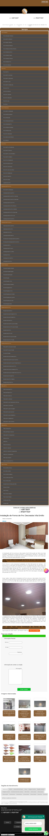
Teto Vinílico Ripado (7, 496)
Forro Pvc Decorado (7, 97)
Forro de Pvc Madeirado (8, 84)
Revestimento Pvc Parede (8, 339)
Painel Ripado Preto (7, 303)
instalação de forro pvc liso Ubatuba (24, 780)
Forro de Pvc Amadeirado (8, 147)
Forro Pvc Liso (6, 101)
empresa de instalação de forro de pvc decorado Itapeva (24, 737)
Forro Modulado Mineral (8, 120)
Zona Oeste (26, 794)
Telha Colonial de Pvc (7, 389)
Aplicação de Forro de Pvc (8, 225)
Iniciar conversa (33, 829)
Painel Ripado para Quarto (9, 297)
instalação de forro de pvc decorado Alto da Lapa (9, 713)
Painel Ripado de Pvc (7, 287)
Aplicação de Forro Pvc (8, 229)
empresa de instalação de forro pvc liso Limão (40, 713)
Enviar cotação (24, 689)
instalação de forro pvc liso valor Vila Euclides (9, 737)
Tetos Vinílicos (4, 464)
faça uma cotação (34, 630)
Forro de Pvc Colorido (7, 75)
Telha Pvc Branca (7, 444)
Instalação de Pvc (7, 245)
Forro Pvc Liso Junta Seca (8, 169)
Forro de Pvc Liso (6, 81)
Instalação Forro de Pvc (8, 258)
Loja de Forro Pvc (7, 182)
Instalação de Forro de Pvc (8, 192)
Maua (25, 789)
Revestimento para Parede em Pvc (10, 369)
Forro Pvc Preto (6, 179)
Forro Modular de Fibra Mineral (9, 48)
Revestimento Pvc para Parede (9, 336)
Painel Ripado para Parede (8, 294)
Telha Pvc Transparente (8, 454)
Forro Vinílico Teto (7, 480)
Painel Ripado (6, 277)
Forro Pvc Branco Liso (7, 163)
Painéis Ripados (5, 264)
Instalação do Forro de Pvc (8, 218)
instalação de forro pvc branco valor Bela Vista (40, 759)
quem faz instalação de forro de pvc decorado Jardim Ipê (9, 759)
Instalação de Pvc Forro (8, 248)
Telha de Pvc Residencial (8, 418)
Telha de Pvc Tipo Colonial (8, 421)
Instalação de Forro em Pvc (9, 202)
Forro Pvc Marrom (7, 176)
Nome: (13, 642)
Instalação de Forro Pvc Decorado (10, 212)
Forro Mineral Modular (8, 45)
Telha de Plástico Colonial (8, 431)
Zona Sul (40, 794)
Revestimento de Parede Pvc (9, 317)
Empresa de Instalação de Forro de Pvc (11, 241)
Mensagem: (15, 676)
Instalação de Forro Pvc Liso (9, 215)
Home (7, 822)
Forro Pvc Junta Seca (7, 166)
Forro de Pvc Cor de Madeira (9, 153)
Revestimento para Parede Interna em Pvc (12, 372)
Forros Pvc (4, 143)
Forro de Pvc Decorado (8, 78)
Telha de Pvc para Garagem (9, 408)
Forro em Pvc (6, 88)
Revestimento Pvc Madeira (9, 379)
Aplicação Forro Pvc (7, 232)
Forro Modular (4, 32)
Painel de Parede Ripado (8, 271)
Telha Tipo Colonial (7, 457)
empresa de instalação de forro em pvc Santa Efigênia (24, 714)
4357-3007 (15, 18)
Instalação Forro (6, 254)
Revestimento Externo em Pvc (9, 366)
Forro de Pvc (6, 71)
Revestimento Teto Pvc (8, 382)
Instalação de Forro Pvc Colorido (10, 209)
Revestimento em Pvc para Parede (10, 326)
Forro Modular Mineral (8, 58)
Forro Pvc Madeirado (7, 173)
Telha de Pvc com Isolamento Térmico (11, 402)
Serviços (25, 29)
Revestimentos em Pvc (6, 343)
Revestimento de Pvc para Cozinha (10, 359)
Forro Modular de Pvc (7, 52)
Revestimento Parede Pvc (8, 375)
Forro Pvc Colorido (7, 94)
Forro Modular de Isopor (8, 127)
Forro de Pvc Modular (7, 39)
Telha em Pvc (6, 438)
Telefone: (15, 653)
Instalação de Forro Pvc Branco (9, 205)
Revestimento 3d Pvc (7, 310)
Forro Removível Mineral (8, 137)
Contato (18, 826)
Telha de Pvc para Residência (9, 415)
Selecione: (5, 789)
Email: (13, 647)
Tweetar (4, 521)
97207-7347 (39, 18)
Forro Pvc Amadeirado (8, 160)
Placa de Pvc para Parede (8, 350)
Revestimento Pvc (7, 330)
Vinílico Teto (5, 503)
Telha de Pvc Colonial (7, 399)
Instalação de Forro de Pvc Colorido (10, 196)
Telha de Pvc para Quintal (8, 411)
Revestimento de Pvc (7, 320)
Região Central (32, 789)
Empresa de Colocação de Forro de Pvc (11, 238)
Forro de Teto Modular (7, 114)
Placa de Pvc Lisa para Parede (9, 346)
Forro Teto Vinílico (7, 471)
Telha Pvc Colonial (7, 447)
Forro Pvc (4, 68)
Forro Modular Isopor (7, 55)
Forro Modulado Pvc (7, 124)
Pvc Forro (5, 104)
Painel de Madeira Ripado (8, 268)
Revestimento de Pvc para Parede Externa (12, 362)
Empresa (19, 822)
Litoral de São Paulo (18, 789)
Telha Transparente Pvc (8, 460)
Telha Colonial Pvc (7, 428)
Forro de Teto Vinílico (7, 467)
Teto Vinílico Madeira (7, 493)
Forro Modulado (6, 117)
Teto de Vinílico (6, 487)
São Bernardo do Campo (17, 791)
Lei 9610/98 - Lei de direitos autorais (10, 803)
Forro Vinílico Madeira (7, 474)
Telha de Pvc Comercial (8, 405)
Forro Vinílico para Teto (8, 477)
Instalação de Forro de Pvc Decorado (10, 199)
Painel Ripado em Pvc (8, 290)
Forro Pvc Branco (7, 91)
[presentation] (13, 660)
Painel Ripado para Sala (8, 300)
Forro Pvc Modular (7, 64)
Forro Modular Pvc (7, 61)
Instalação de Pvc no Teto (8, 251)
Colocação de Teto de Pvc (8, 235)
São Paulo (27, 791)
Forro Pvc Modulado (7, 133)
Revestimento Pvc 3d (7, 333)
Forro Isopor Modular (7, 42)
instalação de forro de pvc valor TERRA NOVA (40, 737)
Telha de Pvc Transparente (8, 435)
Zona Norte (12, 794)
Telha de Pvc (4, 385)
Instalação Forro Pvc (7, 261)
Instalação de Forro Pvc (6, 186)
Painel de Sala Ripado (7, 274)
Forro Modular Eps (7, 130)
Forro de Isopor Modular (8, 35)
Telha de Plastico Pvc (7, 392)
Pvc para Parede (6, 353)
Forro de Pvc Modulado (8, 111)
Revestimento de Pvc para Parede (10, 323)
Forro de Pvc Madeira (7, 156)
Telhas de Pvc (4, 425)
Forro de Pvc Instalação (8, 189)
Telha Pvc (5, 441)
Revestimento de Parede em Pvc (10, 314)
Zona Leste (33, 791)
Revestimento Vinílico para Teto (9, 484)
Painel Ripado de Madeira (8, 284)
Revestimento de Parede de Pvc (9, 356)
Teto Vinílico (5, 490)
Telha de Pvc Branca (7, 395)
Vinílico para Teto (6, 500)
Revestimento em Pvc (6, 307)
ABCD (10, 789)
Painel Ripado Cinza (7, 281)
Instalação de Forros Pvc (6, 222)
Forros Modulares (5, 107)
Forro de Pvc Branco (7, 150)
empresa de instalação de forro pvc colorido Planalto (24, 759)
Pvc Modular (6, 140)
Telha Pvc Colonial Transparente (10, 451)
